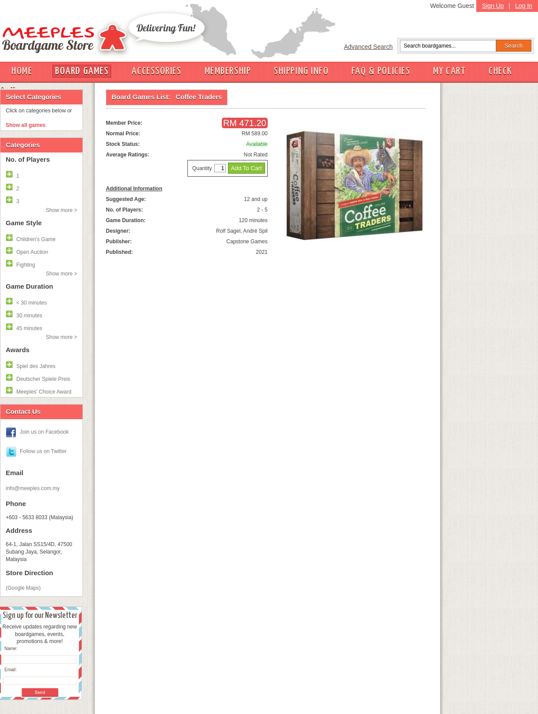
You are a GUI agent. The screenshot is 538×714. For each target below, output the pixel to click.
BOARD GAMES (81, 71)
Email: (10, 669)
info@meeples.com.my (33, 488)
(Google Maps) (23, 588)
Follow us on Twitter (43, 451)
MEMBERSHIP (228, 71)
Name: (10, 648)
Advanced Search (368, 46)
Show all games (25, 125)
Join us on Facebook (44, 432)
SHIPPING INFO (301, 71)
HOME (21, 71)
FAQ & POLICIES (380, 71)
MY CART (449, 71)
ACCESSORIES (156, 71)
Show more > (61, 210)
